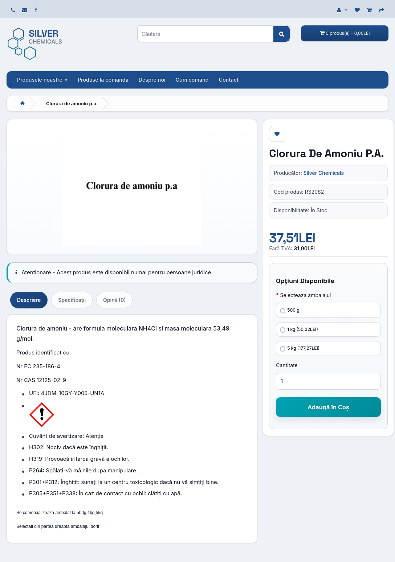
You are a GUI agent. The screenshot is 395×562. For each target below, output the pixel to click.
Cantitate (286, 365)
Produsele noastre (42, 80)
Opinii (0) (114, 300)
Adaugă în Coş (328, 407)
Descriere (29, 300)
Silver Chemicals (324, 173)
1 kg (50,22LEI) (299, 330)
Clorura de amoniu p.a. (72, 103)
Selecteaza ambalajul (305, 295)
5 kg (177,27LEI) (299, 348)
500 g (289, 310)
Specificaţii (72, 300)
